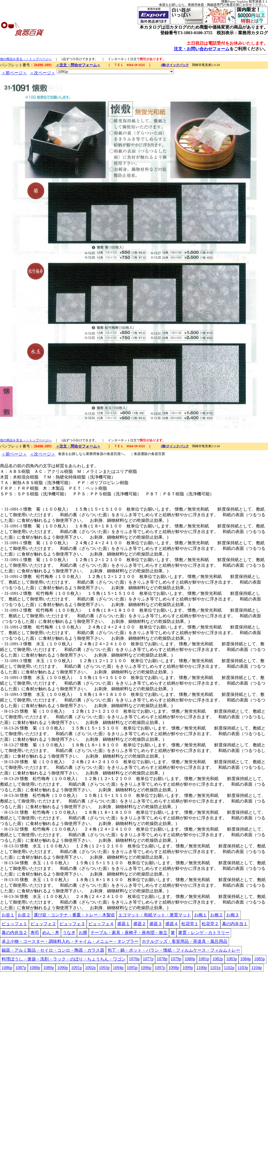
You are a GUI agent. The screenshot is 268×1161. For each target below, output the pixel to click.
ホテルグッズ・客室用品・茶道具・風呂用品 (184, 941)
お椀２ (216, 915)
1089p (48, 967)
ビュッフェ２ (43, 923)
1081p (203, 958)
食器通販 (141, 454)
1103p (243, 967)
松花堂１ (189, 923)
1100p (201, 967)
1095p (132, 967)
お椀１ (200, 915)
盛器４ (171, 923)
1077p (148, 958)
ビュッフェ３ (72, 923)
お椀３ (232, 915)
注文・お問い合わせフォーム (201, 49)
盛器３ (155, 923)
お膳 (83, 932)
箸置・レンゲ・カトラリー (203, 932)
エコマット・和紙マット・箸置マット (154, 915)
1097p (160, 967)
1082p (217, 958)
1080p (190, 958)
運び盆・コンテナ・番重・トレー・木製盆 (74, 915)
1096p (146, 967)
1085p (259, 958)
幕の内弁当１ (235, 923)
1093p (104, 967)
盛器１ (123, 923)
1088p (34, 967)
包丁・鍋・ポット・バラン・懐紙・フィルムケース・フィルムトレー (174, 950)
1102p (229, 967)
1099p (187, 967)
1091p (76, 967)
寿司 (34, 932)
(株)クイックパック (175, 65)
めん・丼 (50, 932)
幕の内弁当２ (14, 932)
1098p (174, 967)
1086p (7, 967)
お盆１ (8, 915)
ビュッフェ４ (101, 923)
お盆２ (24, 915)
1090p (62, 967)
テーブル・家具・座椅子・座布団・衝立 (128, 932)
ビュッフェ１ (14, 923)
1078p (162, 958)
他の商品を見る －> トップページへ (26, 59)
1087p (21, 967)
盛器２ (139, 923)
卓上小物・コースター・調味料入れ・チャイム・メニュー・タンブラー (70, 941)
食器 (162, 5)
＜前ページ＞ (14, 73)
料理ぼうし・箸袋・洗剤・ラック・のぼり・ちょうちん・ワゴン (64, 959)
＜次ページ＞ (42, 73)
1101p (215, 967)
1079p (176, 958)
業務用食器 (196, 5)
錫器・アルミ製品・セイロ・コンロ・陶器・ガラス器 (53, 950)
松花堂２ (210, 923)
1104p (256, 967)
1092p (90, 967)
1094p (118, 967)
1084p (245, 958)
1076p (134, 958)
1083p (231, 958)
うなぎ (69, 932)
